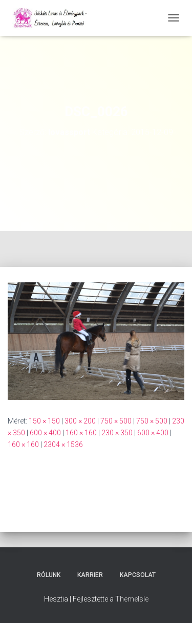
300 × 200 (80, 421)
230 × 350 (117, 433)
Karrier (90, 574)
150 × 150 (44, 421)
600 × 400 (45, 433)
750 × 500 (116, 421)
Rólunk (48, 574)
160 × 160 (81, 433)
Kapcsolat (138, 574)
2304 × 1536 (63, 444)
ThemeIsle (131, 599)
